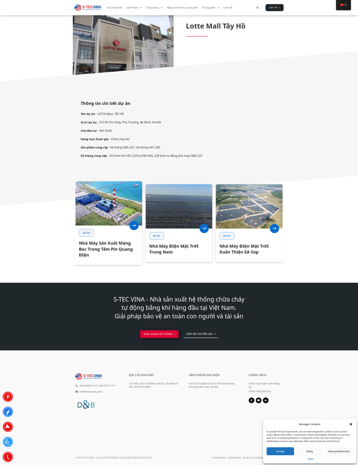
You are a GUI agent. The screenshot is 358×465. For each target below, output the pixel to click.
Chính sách (257, 375)
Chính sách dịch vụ (260, 391)
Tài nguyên (208, 7)
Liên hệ (227, 7)
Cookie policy (234, 457)
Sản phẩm (132, 7)
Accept (280, 451)
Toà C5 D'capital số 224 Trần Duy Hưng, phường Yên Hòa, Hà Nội (212, 385)
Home (311, 458)
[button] (351, 424)
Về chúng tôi (114, 7)
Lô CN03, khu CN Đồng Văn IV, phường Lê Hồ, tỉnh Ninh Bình (153, 385)
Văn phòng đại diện (204, 375)
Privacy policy (219, 457)
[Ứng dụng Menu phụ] (161, 7)
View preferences (339, 451)
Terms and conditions (254, 457)
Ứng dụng (152, 7)
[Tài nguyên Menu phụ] (218, 7)
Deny (309, 451)
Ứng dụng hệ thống (159, 334)
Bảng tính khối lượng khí (182, 7)
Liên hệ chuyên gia (200, 334)
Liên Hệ (274, 7)
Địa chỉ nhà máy (141, 375)
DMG (149, 457)
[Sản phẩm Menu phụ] (141, 7)
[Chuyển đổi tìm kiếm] (257, 8)
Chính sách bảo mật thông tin (264, 385)
